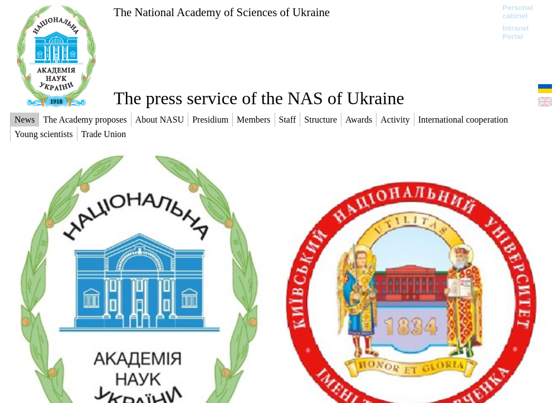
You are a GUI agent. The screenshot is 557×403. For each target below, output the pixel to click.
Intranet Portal (515, 32)
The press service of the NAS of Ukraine (259, 98)
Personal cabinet (517, 11)
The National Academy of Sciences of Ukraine (222, 12)
